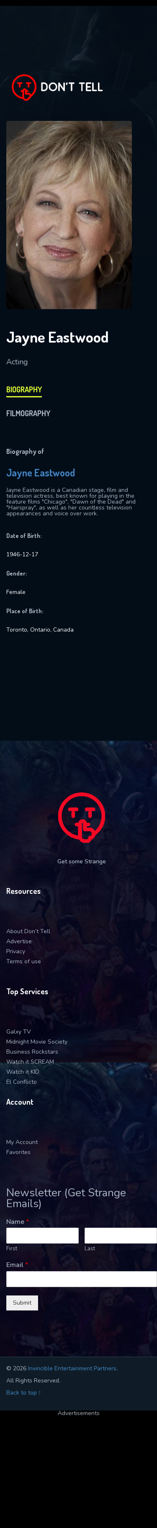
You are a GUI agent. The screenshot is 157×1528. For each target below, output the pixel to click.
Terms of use (23, 961)
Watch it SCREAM (30, 1062)
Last (90, 1248)
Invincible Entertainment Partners (72, 1368)
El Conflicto (21, 1082)
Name (17, 1222)
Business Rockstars (32, 1052)
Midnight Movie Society (36, 1042)
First (11, 1248)
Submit (22, 1303)
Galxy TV (18, 1032)
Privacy (15, 951)
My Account (22, 1142)
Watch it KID (22, 1072)
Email (17, 1265)
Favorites (18, 1152)
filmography (28, 413)
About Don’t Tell (28, 931)
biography (24, 389)
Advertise (19, 941)
